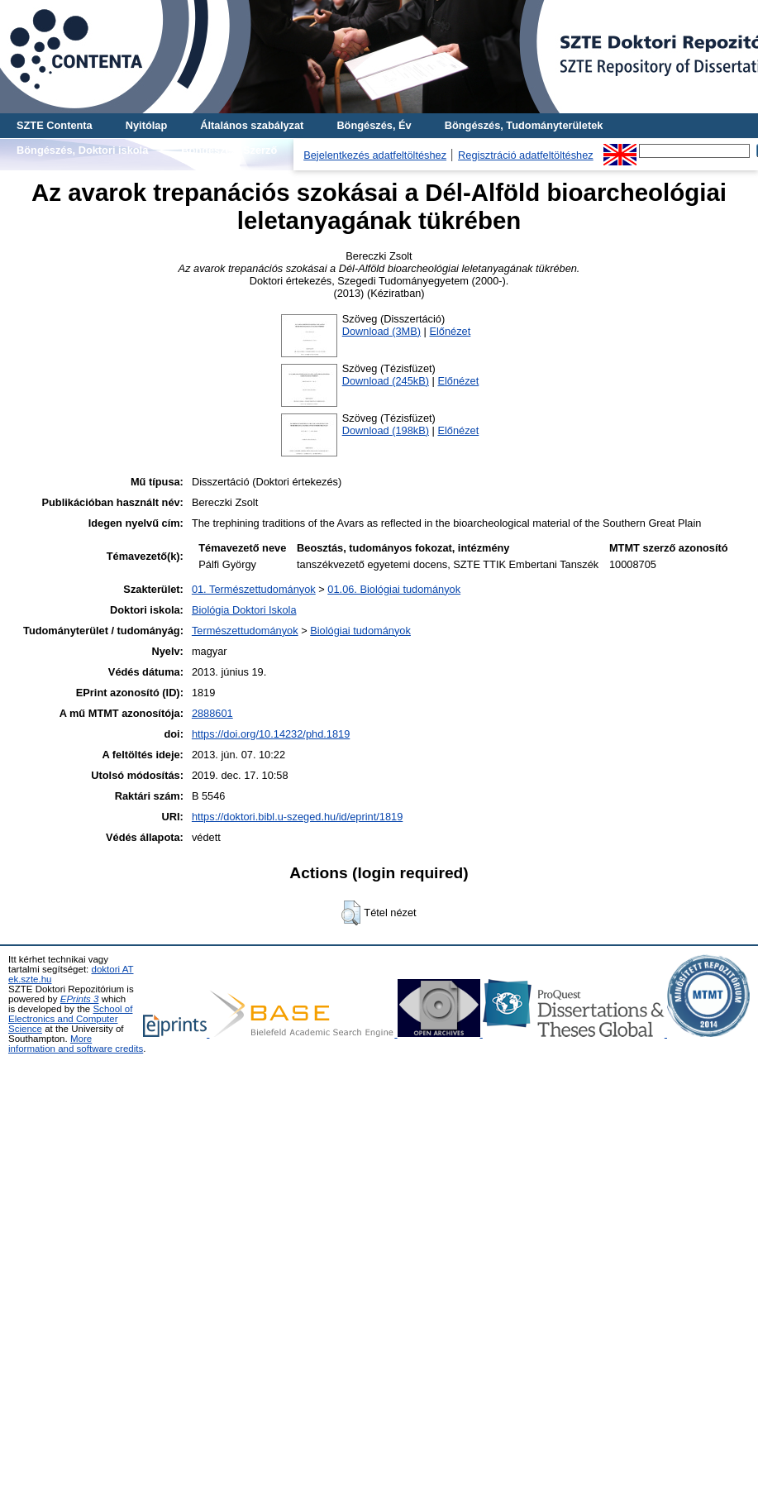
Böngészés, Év (373, 125)
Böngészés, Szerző (229, 150)
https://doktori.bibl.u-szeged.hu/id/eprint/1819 (297, 816)
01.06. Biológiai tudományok (393, 589)
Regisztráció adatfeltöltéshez (526, 155)
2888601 (212, 713)
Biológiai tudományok (360, 630)
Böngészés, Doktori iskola (82, 150)
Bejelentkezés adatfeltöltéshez (374, 155)
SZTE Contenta (55, 125)
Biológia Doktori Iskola (244, 610)
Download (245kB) (385, 381)
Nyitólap (146, 125)
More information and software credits (75, 1044)
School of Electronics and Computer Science (70, 1019)
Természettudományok (245, 630)
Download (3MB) (381, 331)
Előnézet (449, 331)
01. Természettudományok (254, 589)
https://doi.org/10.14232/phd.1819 (271, 734)
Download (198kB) (385, 430)
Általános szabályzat (251, 125)
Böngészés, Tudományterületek (524, 125)
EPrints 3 (79, 999)
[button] (350, 913)
